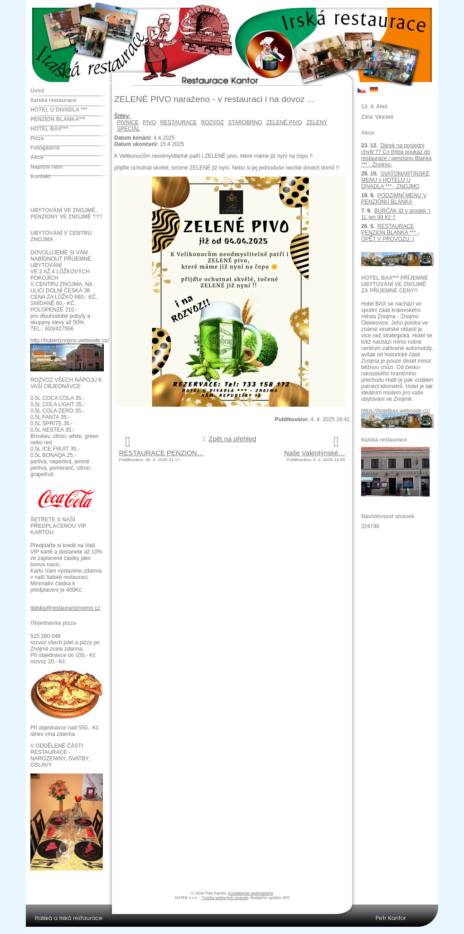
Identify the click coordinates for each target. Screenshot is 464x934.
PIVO (149, 122)
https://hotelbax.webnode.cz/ (395, 411)
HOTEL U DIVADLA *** (58, 110)
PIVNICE (128, 122)
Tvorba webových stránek (225, 897)
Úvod (37, 91)
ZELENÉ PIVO (284, 122)
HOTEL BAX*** (49, 129)
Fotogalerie (45, 148)
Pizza (37, 138)
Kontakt (40, 176)
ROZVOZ (212, 122)
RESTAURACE (178, 122)
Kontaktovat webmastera (250, 893)
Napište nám (46, 167)
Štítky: (122, 116)
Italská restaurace (53, 100)
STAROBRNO (245, 122)
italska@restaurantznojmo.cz (65, 608)
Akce (37, 157)
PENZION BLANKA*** (57, 119)
